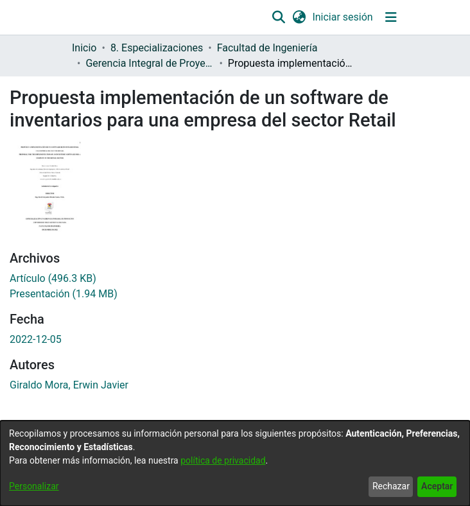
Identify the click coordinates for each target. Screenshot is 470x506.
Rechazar (391, 486)
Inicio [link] (84, 48)
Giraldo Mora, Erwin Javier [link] (69, 385)
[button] (279, 17)
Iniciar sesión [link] (343, 17)
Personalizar (34, 486)
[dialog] (235, 463)
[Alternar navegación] (391, 17)
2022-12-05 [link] (36, 339)
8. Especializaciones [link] (156, 48)
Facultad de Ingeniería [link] (267, 48)
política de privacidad (222, 460)
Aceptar (437, 486)
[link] (53, 278)
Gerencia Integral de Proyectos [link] (149, 63)
